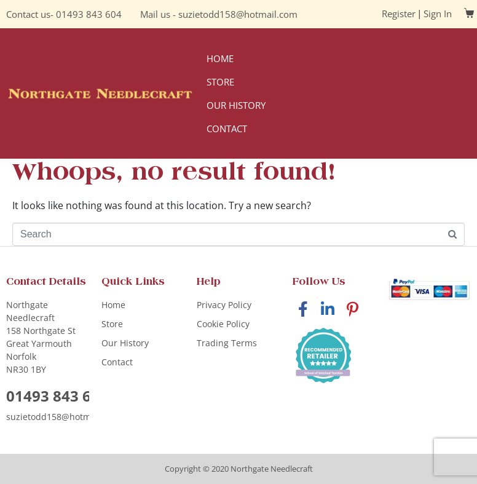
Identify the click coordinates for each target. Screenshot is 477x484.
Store (220, 82)
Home (220, 58)
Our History (236, 105)
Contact (227, 128)
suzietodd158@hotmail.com (238, 14)
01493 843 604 (89, 14)
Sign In (438, 13)
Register (399, 13)
